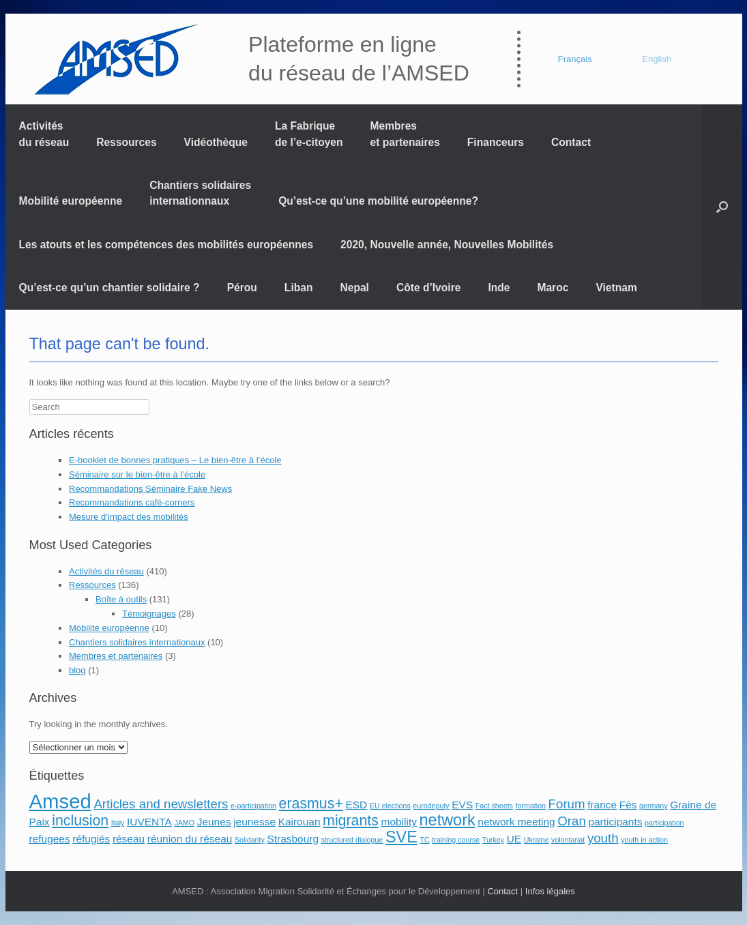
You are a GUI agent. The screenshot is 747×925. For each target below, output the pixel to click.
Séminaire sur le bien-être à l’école (137, 474)
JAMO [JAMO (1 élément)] (184, 823)
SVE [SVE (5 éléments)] (401, 837)
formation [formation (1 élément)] (531, 806)
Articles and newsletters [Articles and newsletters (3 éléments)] (160, 804)
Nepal (354, 287)
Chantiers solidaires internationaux (137, 642)
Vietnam (616, 287)
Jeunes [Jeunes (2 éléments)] (214, 821)
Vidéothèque (216, 142)
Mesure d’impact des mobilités (128, 517)
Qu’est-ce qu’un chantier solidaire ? (109, 287)
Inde (499, 287)
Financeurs (495, 142)
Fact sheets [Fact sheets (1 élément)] (494, 806)
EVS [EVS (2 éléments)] (462, 804)
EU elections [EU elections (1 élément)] (390, 806)
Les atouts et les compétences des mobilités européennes (166, 244)
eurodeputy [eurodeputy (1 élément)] (431, 806)
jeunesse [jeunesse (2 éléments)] (254, 821)
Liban (298, 287)
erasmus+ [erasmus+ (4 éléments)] (311, 803)
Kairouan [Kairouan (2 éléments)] (299, 821)
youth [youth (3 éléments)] (603, 838)
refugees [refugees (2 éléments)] (49, 839)
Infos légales (550, 891)
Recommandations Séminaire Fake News (150, 489)
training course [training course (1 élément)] (456, 840)
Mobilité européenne (71, 201)
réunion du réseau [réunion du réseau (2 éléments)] (190, 839)
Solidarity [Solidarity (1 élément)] (250, 840)
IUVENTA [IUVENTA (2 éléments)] (149, 821)
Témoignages (149, 613)
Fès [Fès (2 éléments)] (628, 804)
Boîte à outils (121, 599)
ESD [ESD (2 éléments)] (356, 804)
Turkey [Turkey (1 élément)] (493, 840)
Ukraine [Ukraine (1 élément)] (536, 840)
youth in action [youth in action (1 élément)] (644, 840)
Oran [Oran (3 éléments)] (571, 821)
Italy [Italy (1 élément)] (118, 823)
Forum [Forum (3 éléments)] (566, 804)
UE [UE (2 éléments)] (514, 839)
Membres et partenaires (405, 133)
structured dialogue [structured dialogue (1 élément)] (352, 840)
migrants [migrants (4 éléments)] (351, 820)
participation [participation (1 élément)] (664, 823)
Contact (571, 142)
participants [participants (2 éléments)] (615, 821)
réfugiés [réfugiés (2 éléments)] (91, 839)
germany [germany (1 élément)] (653, 806)
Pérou (242, 287)
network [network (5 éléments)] (447, 820)
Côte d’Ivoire (428, 287)
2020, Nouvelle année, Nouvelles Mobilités (446, 244)
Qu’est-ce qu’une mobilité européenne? (378, 201)
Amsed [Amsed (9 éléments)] (60, 801)
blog (77, 670)
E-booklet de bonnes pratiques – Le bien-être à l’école (175, 460)
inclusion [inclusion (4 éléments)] (80, 820)
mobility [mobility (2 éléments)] (399, 821)
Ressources (126, 142)
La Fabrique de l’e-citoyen (309, 133)
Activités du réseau (44, 133)
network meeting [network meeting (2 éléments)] (516, 821)
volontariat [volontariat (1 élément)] (568, 840)
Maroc (552, 287)
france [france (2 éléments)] (602, 804)
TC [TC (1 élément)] (424, 840)
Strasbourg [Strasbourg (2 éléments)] (293, 839)
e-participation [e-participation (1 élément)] (253, 806)
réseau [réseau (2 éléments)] (129, 839)
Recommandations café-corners (131, 502)
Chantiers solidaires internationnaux (200, 193)
